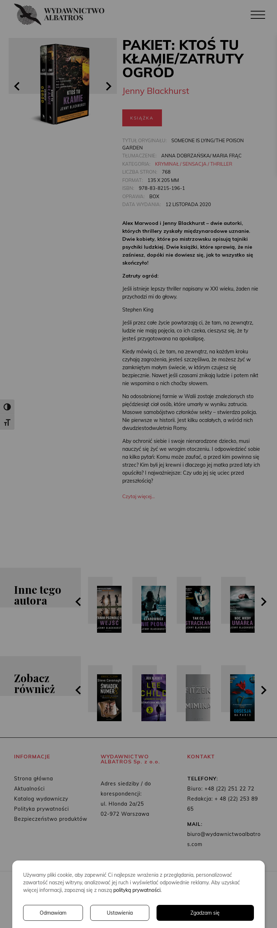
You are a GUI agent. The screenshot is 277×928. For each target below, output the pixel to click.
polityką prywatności (137, 890)
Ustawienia (120, 913)
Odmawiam (53, 913)
